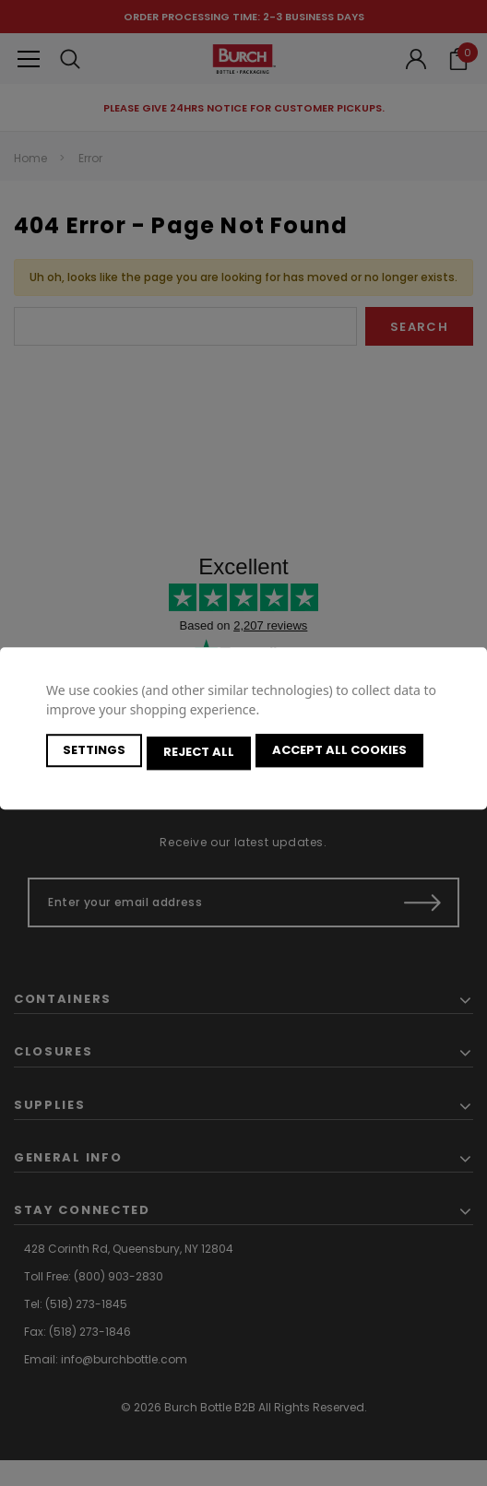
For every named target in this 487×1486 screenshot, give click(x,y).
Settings (94, 752)
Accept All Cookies (345, 752)
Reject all (201, 752)
